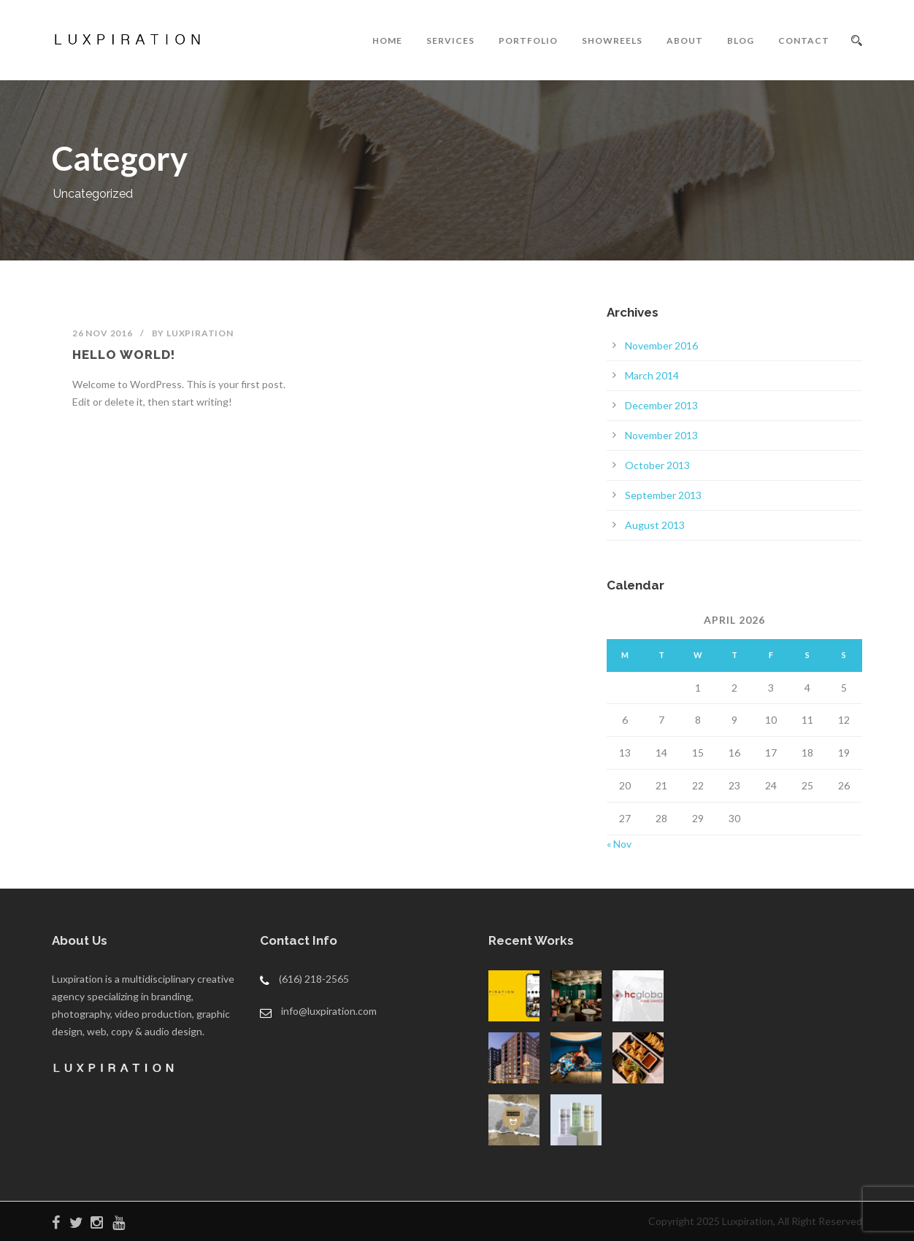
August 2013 (655, 525)
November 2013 (661, 435)
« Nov (619, 844)
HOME (387, 40)
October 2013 (657, 465)
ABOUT (685, 40)
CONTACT (803, 40)
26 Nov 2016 (102, 333)
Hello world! (123, 354)
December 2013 (661, 405)
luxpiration (200, 333)
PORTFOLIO (528, 40)
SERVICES (450, 40)
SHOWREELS (612, 40)
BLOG (740, 40)
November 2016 (661, 345)
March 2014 (652, 375)
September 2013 (663, 495)
